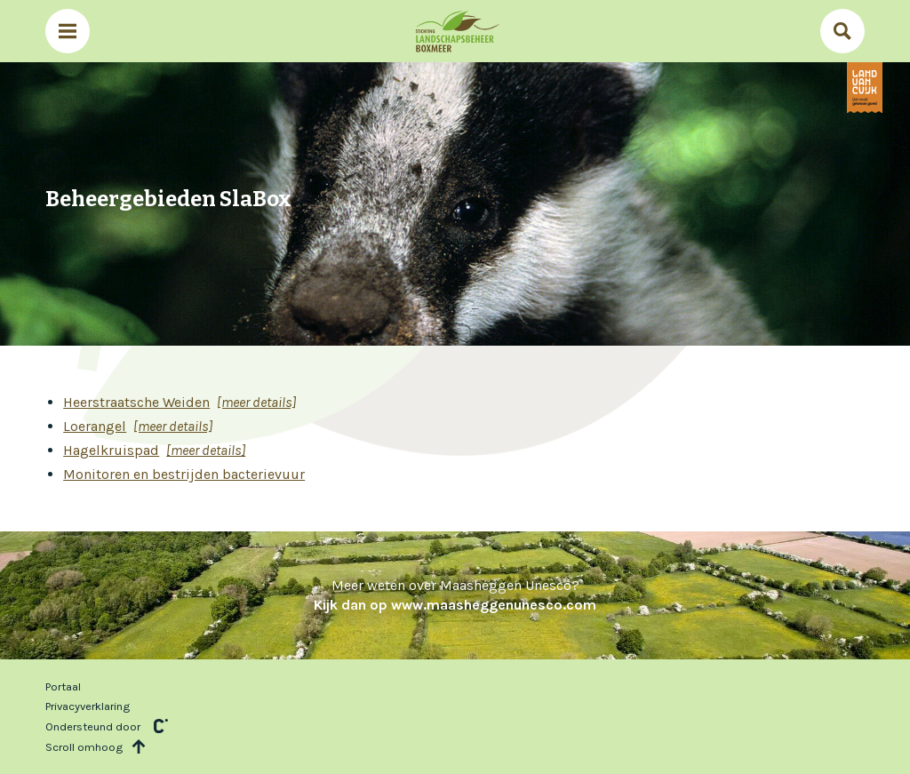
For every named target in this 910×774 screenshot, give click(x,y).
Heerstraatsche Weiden (136, 402)
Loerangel (94, 426)
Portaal (63, 686)
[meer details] (256, 402)
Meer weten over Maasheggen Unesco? (455, 595)
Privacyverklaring (87, 706)
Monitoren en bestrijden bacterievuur (184, 474)
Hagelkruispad (111, 450)
